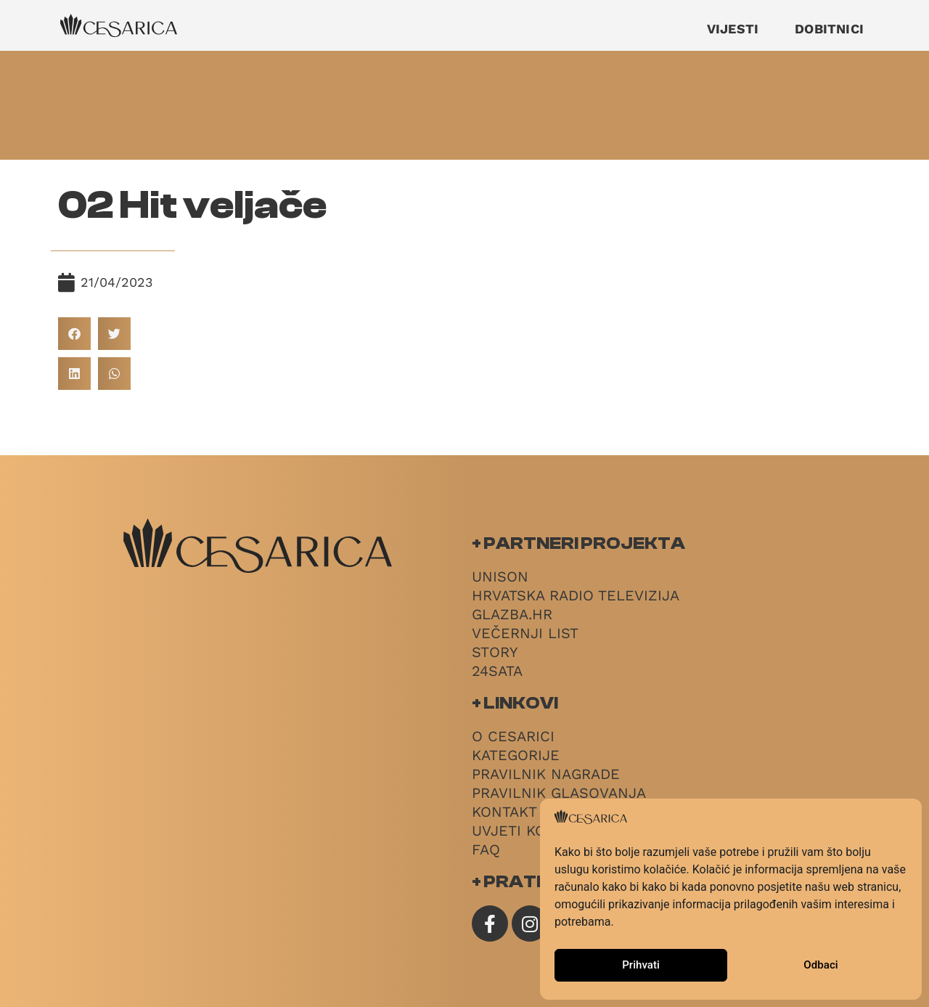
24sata (497, 671)
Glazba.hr (512, 614)
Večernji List (525, 633)
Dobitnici (829, 28)
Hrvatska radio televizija (575, 595)
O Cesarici (513, 736)
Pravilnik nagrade (546, 774)
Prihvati (640, 965)
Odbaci (821, 965)
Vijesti (732, 28)
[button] (74, 333)
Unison (500, 576)
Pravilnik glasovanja (559, 793)
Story (494, 652)
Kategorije (516, 755)
